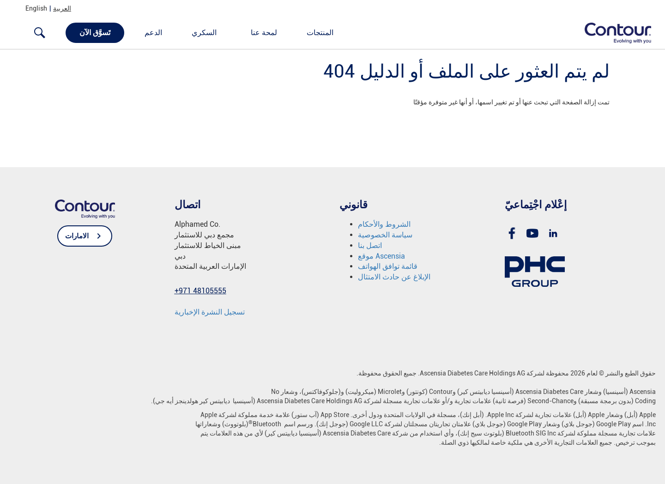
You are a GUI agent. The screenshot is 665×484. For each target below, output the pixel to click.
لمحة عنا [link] (264, 32)
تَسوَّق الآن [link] (94, 32)
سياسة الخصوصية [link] (385, 234)
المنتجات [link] (320, 32)
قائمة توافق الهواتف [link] (387, 266)
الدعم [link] (153, 32)
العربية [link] (62, 8)
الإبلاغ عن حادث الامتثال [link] (394, 276)
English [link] (36, 8)
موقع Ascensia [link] (381, 256)
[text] (332, 102)
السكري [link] (204, 32)
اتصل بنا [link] (370, 245)
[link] (612, 32)
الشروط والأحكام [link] (384, 224)
